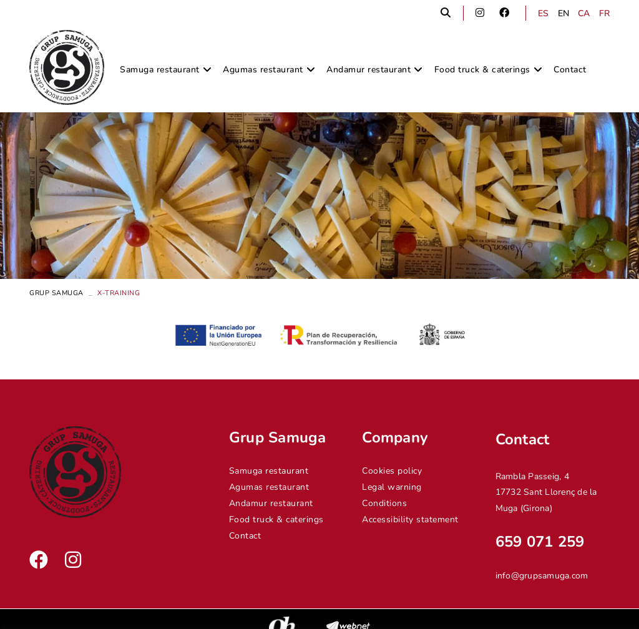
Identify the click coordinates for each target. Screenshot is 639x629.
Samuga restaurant (269, 471)
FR (604, 13)
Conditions (384, 503)
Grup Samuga (56, 293)
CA (584, 13)
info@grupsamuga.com (541, 576)
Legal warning (392, 487)
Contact (245, 536)
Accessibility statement (410, 519)
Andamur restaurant (271, 503)
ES (543, 13)
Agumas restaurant (269, 487)
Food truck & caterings (276, 519)
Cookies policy (392, 471)
